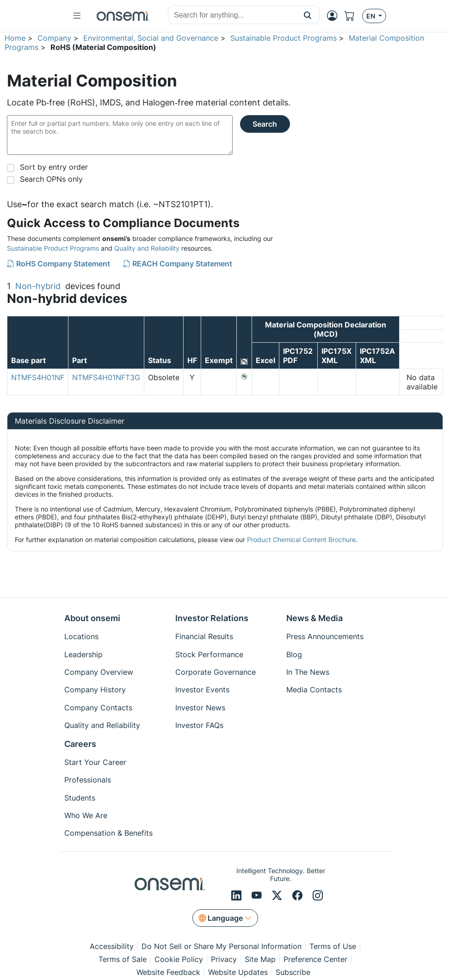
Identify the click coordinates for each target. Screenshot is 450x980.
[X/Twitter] (278, 896)
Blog (294, 654)
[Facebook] (298, 896)
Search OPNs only (51, 179)
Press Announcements (325, 636)
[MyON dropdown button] (335, 16)
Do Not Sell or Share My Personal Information (222, 946)
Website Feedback (168, 972)
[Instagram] (318, 896)
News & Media (314, 618)
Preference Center (315, 959)
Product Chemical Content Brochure (301, 539)
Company (54, 38)
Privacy (224, 959)
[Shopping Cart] (353, 16)
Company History (95, 689)
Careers (80, 744)
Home (15, 38)
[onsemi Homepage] (123, 16)
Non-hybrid (38, 286)
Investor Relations (211, 618)
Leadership (83, 654)
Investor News (200, 707)
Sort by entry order (54, 167)
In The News (307, 672)
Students (79, 797)
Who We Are (85, 815)
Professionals (87, 779)
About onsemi (92, 618)
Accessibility (112, 946)
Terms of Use (332, 946)
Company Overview (98, 672)
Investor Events (202, 689)
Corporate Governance (215, 672)
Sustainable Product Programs (283, 38)
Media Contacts (314, 689)
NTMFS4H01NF (37, 377)
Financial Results (204, 636)
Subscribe (293, 972)
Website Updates (238, 972)
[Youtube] (258, 896)
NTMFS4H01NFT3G (106, 377)
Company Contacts (98, 707)
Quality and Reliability (146, 248)
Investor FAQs (199, 725)
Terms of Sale (123, 959)
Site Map (260, 959)
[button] (308, 15)
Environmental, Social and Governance (150, 38)
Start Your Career (95, 762)
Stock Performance (209, 654)
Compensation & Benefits (108, 833)
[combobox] (232, 15)
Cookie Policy (178, 959)
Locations (81, 636)
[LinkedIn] (237, 896)
